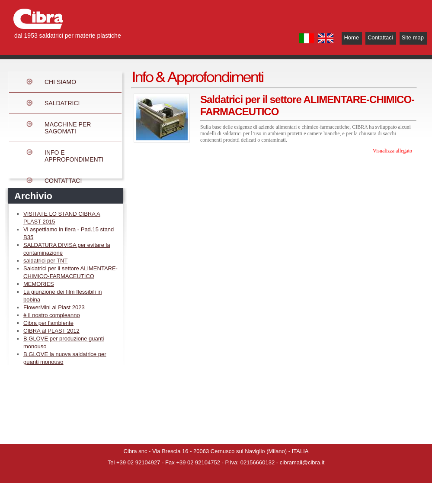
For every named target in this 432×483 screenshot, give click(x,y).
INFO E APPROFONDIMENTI (74, 156)
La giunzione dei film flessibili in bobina (62, 296)
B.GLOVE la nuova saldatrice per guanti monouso (64, 358)
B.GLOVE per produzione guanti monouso (63, 342)
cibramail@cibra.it (302, 462)
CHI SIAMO (60, 81)
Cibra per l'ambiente (48, 323)
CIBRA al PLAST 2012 (51, 330)
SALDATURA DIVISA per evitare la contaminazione (66, 249)
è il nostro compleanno (51, 315)
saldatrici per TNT (45, 260)
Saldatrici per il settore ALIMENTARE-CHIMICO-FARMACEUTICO (70, 272)
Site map (413, 37)
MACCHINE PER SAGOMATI (68, 128)
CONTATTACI (63, 180)
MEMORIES (38, 284)
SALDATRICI (62, 103)
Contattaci (380, 37)
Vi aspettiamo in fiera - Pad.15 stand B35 (68, 233)
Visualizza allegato (392, 151)
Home (351, 37)
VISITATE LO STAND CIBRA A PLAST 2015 (61, 218)
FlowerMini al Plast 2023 (54, 307)
